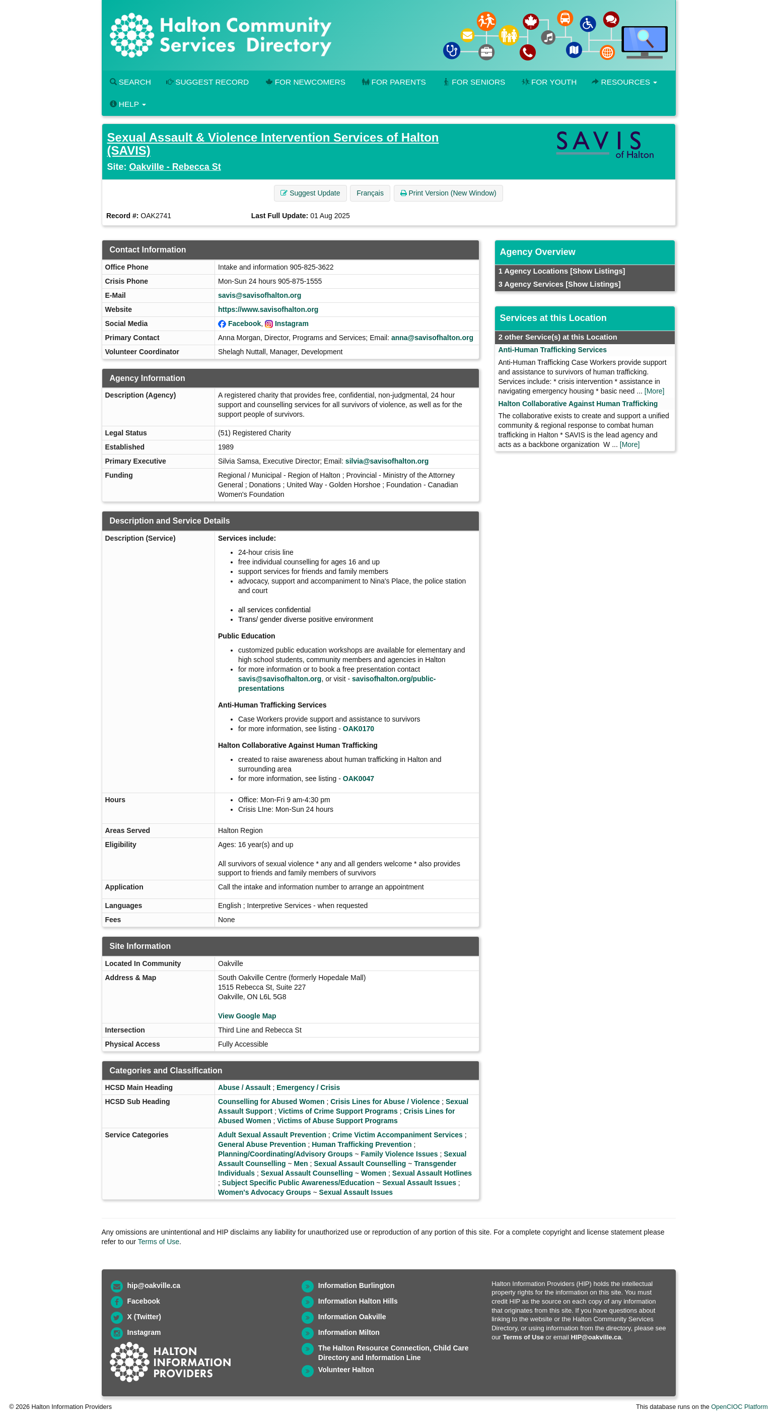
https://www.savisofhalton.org (268, 309)
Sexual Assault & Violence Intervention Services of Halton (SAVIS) (273, 144)
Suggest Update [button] (310, 193)
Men (301, 1163)
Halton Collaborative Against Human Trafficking (578, 404)
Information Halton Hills (358, 1301)
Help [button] (128, 104)
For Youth (548, 82)
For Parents (393, 82)
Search (130, 82)
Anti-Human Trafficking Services (553, 350)
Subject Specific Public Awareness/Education (298, 1183)
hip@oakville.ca (153, 1285)
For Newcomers (304, 82)
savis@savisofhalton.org (259, 295)
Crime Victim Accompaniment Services (397, 1135)
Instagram (292, 323)
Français (370, 193)
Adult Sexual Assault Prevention (272, 1135)
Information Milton (349, 1332)
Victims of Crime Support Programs (338, 1111)
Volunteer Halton (346, 1370)
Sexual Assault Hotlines (432, 1173)
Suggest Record (207, 82)
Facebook (244, 323)
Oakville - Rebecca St (175, 167)
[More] (655, 391)
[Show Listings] (597, 271)
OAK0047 (358, 779)
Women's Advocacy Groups (264, 1192)
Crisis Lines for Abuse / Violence (385, 1102)
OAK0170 (358, 729)
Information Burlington (356, 1285)
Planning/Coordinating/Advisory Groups (285, 1154)
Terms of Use (158, 1242)
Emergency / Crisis (308, 1087)
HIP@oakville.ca (596, 1337)
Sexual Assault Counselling (360, 1163)
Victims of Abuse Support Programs (337, 1121)
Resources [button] (624, 82)
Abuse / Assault (244, 1087)
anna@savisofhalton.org (432, 338)
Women (373, 1173)
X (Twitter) (144, 1317)
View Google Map (247, 1016)
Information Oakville (352, 1317)
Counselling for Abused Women (271, 1102)
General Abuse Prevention (262, 1144)
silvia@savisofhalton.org (387, 461)
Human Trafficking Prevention (361, 1144)
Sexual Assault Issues (419, 1183)
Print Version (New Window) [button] (448, 193)
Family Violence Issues (399, 1154)
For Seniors (473, 82)
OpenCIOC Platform (739, 1406)
